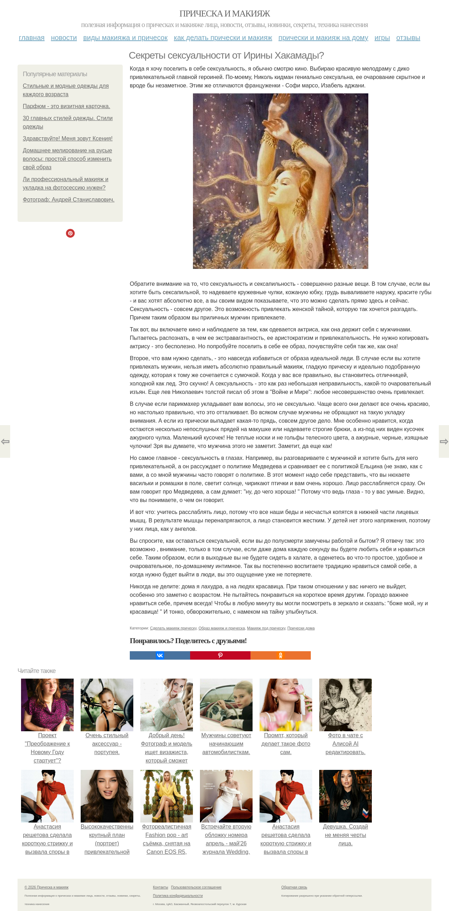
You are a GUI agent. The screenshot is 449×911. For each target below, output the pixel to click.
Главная (32, 37)
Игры (382, 37)
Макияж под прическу (266, 628)
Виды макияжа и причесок (125, 37)
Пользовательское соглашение (196, 887)
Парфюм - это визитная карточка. (66, 106)
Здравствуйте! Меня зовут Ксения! (68, 138)
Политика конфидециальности (178, 896)
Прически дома (301, 628)
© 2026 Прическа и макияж (46, 887)
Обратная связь (294, 887)
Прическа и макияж (225, 13)
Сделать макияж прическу (173, 628)
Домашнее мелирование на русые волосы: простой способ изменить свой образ (67, 158)
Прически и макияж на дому (323, 37)
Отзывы (408, 37)
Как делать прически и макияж (223, 37)
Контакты (160, 887)
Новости (64, 37)
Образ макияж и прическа (222, 628)
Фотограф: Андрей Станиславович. (69, 200)
